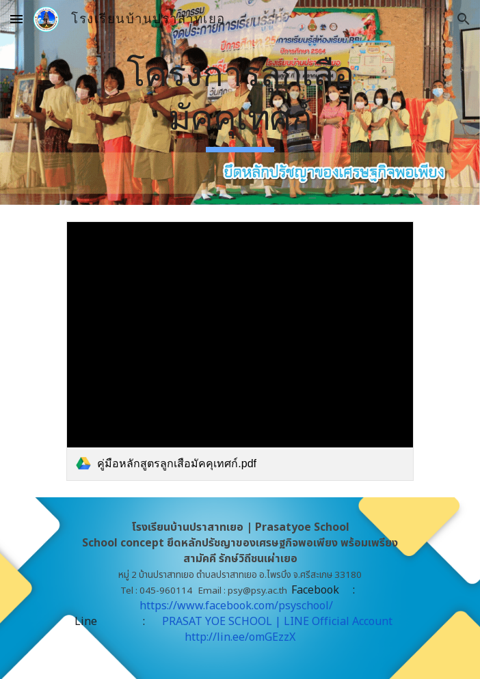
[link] (239, 351)
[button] (16, 19)
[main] (239, 102)
